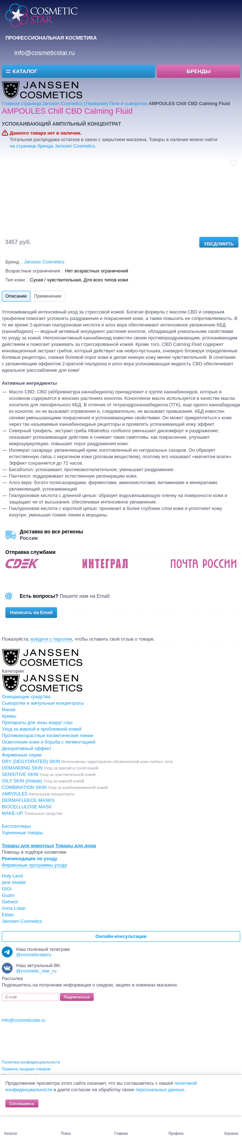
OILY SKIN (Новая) (43, 780)
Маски (8, 709)
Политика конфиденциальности (31, 1062)
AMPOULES (38, 793)
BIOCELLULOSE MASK (27, 806)
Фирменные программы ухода (34, 865)
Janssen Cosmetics (44, 262)
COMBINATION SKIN (55, 787)
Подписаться (77, 997)
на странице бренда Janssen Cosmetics (52, 146)
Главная (121, 1133)
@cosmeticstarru (33, 954)
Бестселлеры (16, 826)
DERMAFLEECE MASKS (28, 800)
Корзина (231, 1133)
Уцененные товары (22, 832)
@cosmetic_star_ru (36, 971)
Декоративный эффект (26, 748)
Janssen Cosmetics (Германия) (75, 103)
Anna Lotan (14, 908)
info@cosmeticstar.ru (44, 53)
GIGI (6, 888)
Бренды (199, 71)
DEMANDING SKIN (50, 768)
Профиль (176, 1133)
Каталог (25, 71)
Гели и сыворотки (128, 103)
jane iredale (14, 882)
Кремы (9, 716)
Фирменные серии (22, 755)
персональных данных (159, 1089)
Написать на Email (31, 612)
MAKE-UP (32, 813)
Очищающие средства (26, 696)
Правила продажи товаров (26, 1069)
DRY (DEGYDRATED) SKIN (87, 761)
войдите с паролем (51, 639)
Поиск (66, 1133)
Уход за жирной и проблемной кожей (42, 729)
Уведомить (219, 244)
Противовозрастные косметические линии (47, 735)
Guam (8, 895)
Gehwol (10, 901)
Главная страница (21, 103)
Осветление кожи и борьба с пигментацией (49, 742)
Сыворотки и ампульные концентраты (43, 703)
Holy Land (12, 876)
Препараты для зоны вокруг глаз (37, 722)
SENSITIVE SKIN (49, 774)
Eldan (8, 914)
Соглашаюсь (21, 1103)
